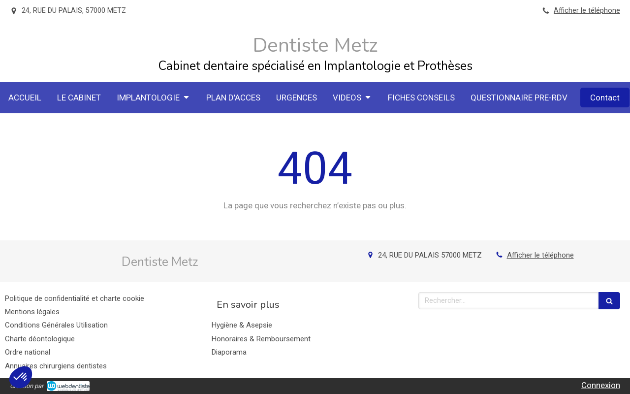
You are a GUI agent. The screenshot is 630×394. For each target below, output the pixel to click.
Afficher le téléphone (587, 10)
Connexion (600, 385)
